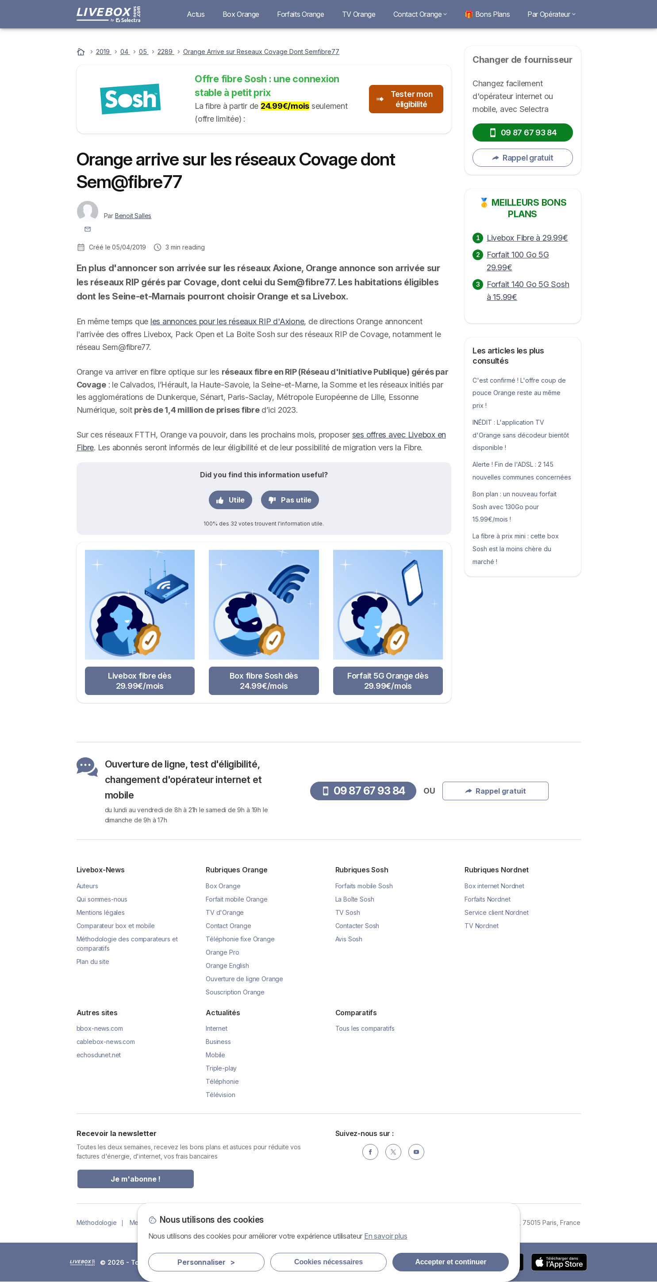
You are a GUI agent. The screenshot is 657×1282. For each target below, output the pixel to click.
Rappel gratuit (522, 157)
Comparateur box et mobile (116, 925)
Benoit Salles (133, 215)
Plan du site (93, 961)
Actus (196, 14)
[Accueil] (82, 51)
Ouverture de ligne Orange (244, 979)
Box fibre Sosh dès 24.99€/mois (264, 681)
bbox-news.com (100, 1028)
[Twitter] (393, 1152)
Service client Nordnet (497, 912)
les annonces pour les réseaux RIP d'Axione (227, 321)
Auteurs (87, 886)
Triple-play (221, 1068)
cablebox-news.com (106, 1041)
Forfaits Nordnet (488, 899)
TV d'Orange (225, 912)
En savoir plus (385, 1236)
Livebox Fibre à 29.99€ (527, 237)
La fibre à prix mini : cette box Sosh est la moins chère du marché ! (516, 548)
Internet (216, 1028)
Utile (230, 499)
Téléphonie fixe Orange (240, 939)
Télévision (220, 1094)
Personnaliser (206, 1262)
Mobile (215, 1055)
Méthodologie (97, 1222)
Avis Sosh (349, 939)
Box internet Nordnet (494, 886)
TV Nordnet (481, 925)
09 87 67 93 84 (522, 132)
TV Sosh (347, 912)
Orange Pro (222, 952)
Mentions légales (101, 912)
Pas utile (290, 499)
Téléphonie (222, 1081)
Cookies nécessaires (328, 1262)
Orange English (227, 965)
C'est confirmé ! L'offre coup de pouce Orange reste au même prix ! (519, 393)
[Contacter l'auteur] (87, 228)
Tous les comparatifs (365, 1028)
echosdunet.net (99, 1055)
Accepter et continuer (450, 1262)
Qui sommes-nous (102, 899)
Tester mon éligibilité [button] (404, 99)
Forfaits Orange (300, 14)
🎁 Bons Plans (487, 14)
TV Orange (359, 14)
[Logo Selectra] (108, 14)
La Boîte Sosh (354, 899)
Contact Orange (420, 14)
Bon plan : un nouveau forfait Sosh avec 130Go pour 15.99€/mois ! (515, 506)
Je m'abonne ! (136, 1179)
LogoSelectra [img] (82, 1262)
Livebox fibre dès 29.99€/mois (140, 681)
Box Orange (241, 14)
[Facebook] (370, 1152)
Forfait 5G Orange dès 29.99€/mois (388, 681)
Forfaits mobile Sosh (364, 886)
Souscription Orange (235, 992)
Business (218, 1041)
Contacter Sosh (357, 925)
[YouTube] (416, 1152)
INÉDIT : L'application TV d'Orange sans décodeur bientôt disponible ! (521, 435)
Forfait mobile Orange (237, 899)
